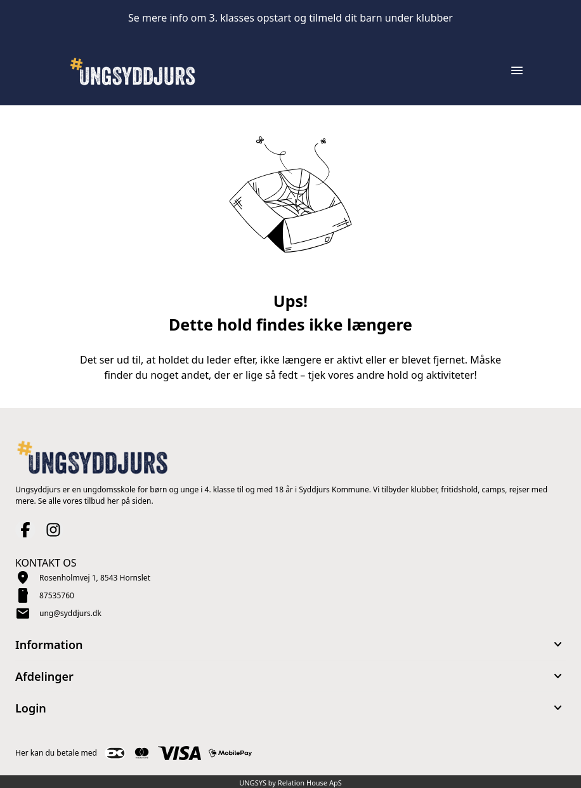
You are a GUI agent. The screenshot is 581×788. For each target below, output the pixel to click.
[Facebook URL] (25, 530)
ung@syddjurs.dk (70, 613)
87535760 (56, 595)
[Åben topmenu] (517, 70)
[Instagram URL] (53, 530)
